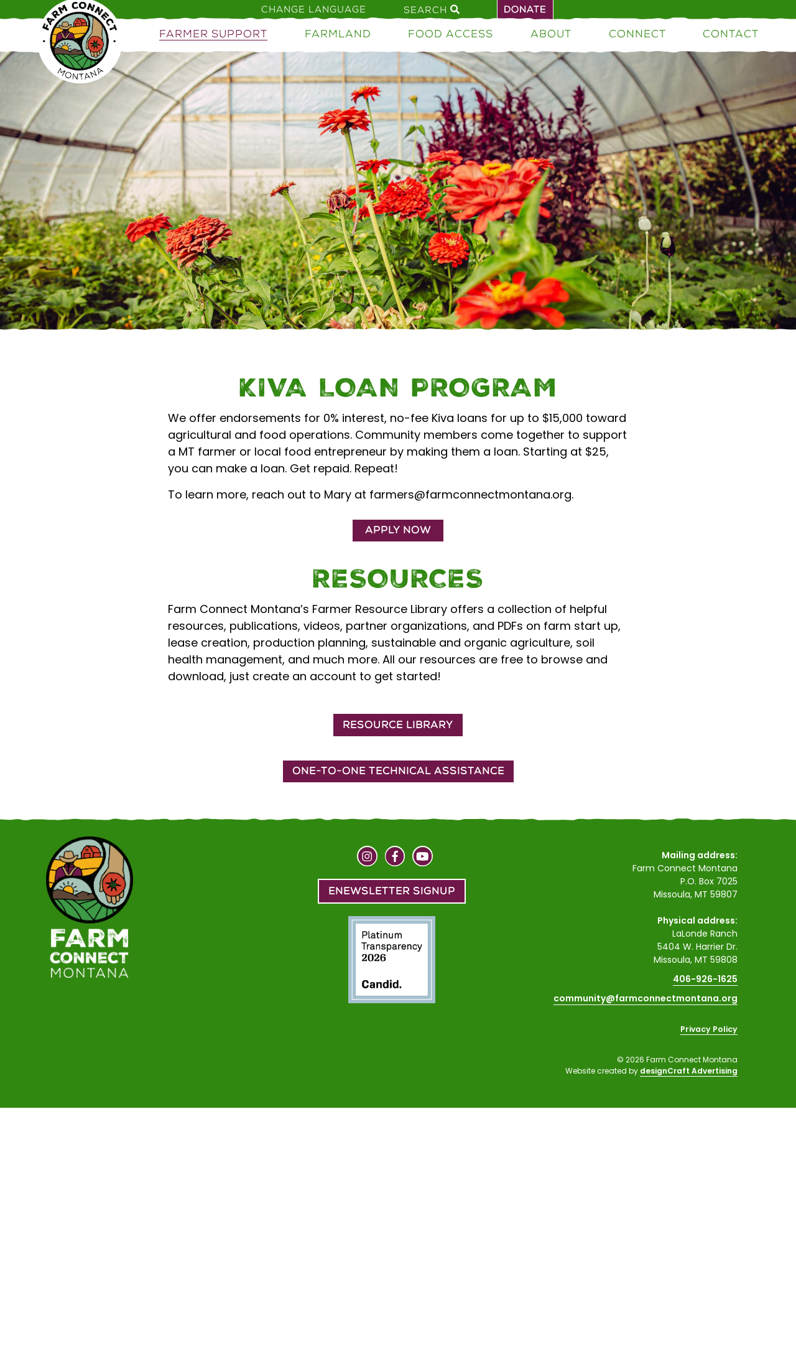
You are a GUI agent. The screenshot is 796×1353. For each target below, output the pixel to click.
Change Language (313, 9)
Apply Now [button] (398, 530)
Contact (731, 33)
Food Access (450, 33)
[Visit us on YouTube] (422, 858)
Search (432, 9)
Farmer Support (213, 33)
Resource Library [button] (398, 725)
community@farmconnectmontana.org (645, 998)
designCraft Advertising (689, 1070)
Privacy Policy (709, 1029)
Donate (525, 9)
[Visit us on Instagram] (367, 858)
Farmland (338, 33)
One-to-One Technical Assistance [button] (398, 771)
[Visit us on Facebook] (395, 858)
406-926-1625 (705, 979)
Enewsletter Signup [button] (391, 891)
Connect (637, 33)
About (551, 33)
